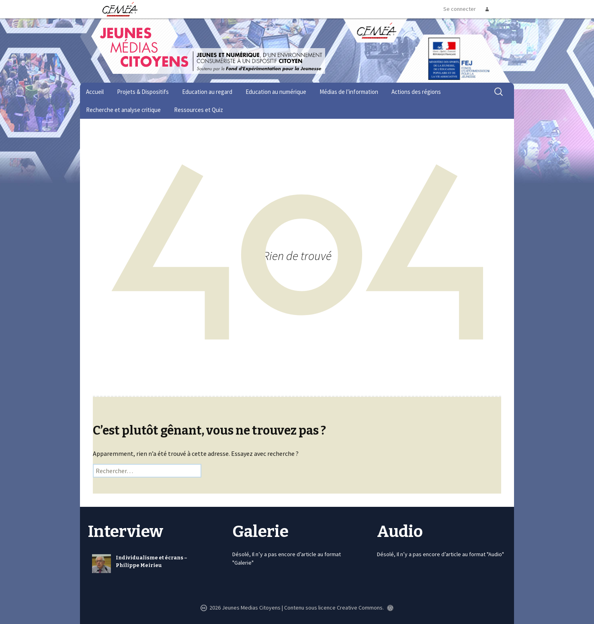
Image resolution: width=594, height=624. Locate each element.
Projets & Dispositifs (143, 92)
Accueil (95, 92)
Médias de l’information (349, 92)
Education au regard (207, 92)
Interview (125, 531)
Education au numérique (276, 92)
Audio (400, 531)
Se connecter (459, 8)
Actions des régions (416, 92)
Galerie (260, 531)
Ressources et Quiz (198, 110)
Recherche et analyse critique (123, 110)
